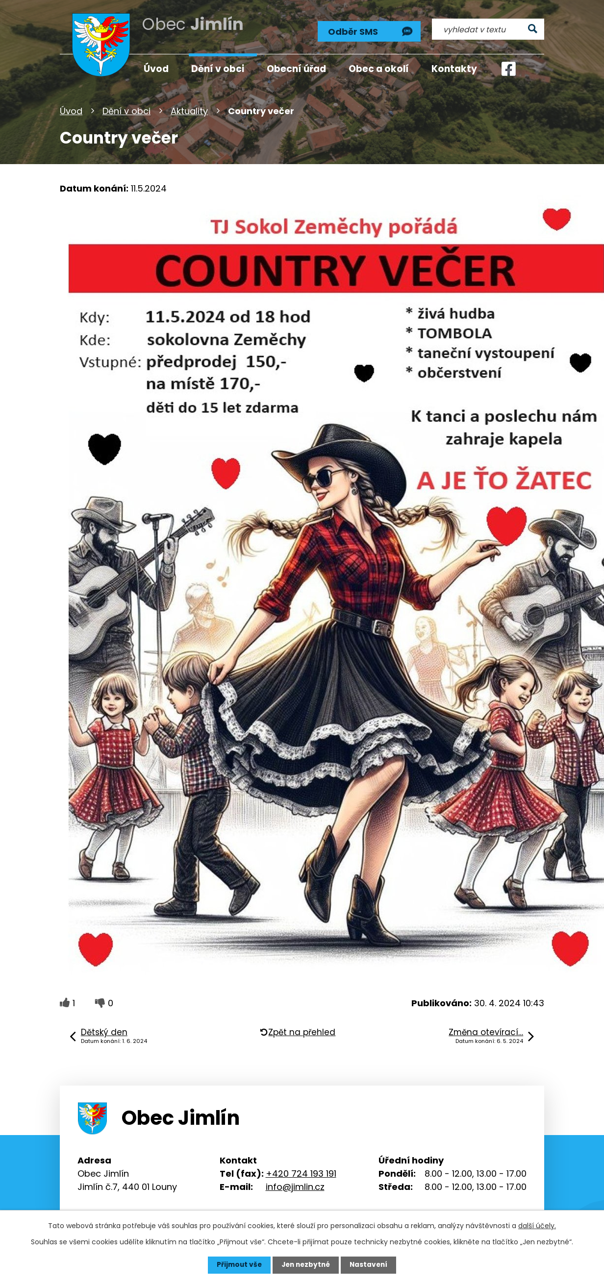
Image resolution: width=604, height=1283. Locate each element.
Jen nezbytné (305, 1265)
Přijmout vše (237, 1265)
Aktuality (189, 110)
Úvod (71, 110)
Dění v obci (126, 110)
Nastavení (370, 1265)
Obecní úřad (296, 68)
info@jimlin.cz (295, 1185)
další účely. (537, 1226)
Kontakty (454, 68)
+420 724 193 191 (301, 1172)
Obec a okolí (379, 68)
